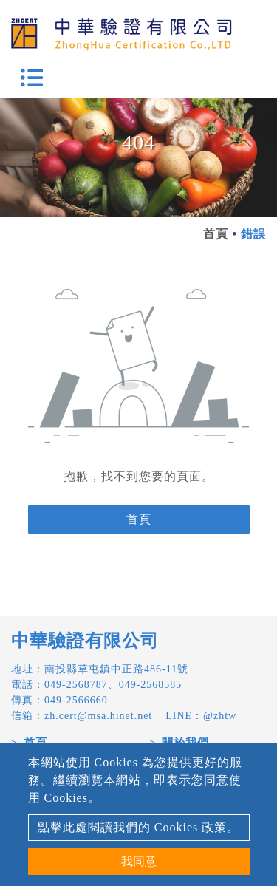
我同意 (139, 861)
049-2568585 (150, 684)
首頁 (215, 234)
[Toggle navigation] (31, 77)
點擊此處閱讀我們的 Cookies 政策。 (138, 827)
